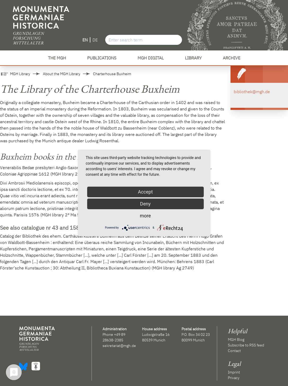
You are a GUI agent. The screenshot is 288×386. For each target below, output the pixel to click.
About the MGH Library (61, 73)
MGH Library (20, 73)
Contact (234, 350)
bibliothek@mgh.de (252, 91)
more (145, 215)
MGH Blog (236, 339)
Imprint (234, 372)
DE (95, 39)
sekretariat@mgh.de (119, 345)
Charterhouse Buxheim (112, 73)
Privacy (234, 377)
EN (85, 39)
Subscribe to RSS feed (246, 345)
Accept (145, 192)
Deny (145, 204)
